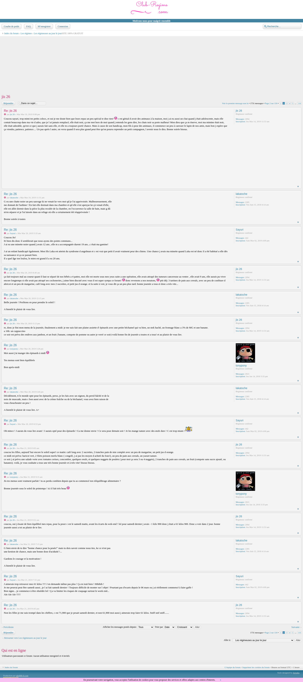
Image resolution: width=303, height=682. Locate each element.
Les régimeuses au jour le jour (48, 33)
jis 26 (6, 96)
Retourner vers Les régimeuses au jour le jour (25, 638)
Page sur (271, 103)
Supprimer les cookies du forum (256, 667)
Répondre (8, 103)
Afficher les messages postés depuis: (128, 627)
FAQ (28, 26)
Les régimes (26, 33)
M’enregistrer (44, 26)
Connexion (62, 26)
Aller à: (227, 640)
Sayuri (13, 233)
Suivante (295, 627)
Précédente (8, 627)
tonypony (14, 349)
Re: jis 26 (10, 110)
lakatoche (14, 197)
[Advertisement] (117, 63)
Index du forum (11, 33)
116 (299, 103)
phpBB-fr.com (22, 675)
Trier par (165, 627)
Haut (298, 186)
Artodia (296, 673)
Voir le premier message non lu (235, 103)
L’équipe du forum (233, 667)
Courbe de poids (11, 26)
